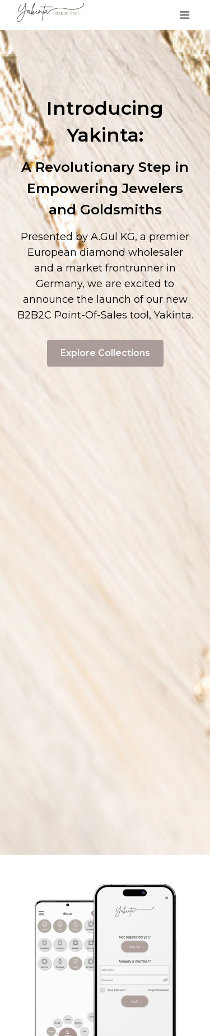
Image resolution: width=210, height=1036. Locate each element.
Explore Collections (105, 353)
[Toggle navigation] (184, 15)
